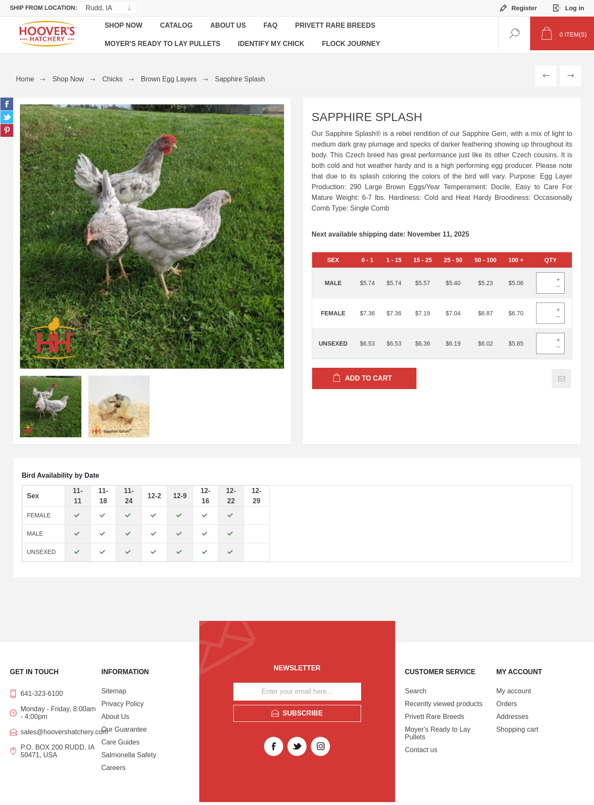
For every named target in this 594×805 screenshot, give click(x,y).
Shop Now (124, 26)
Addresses (512, 714)
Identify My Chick (273, 40)
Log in (574, 8)
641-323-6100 (41, 691)
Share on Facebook (6, 101)
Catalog (178, 26)
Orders (506, 701)
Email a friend (561, 376)
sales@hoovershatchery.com (59, 729)
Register (524, 8)
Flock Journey (354, 40)
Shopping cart (517, 726)
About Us (231, 26)
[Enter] (544, 280)
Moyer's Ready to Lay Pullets (163, 40)
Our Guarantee (124, 726)
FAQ (274, 26)
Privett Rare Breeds (340, 26)
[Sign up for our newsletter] (297, 689)
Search (416, 688)
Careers (113, 765)
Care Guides (120, 739)
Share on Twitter (6, 114)
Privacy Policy (122, 701)
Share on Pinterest (6, 127)
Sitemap (113, 688)
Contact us (421, 747)
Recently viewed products (443, 701)
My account (513, 688)
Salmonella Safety (128, 752)
